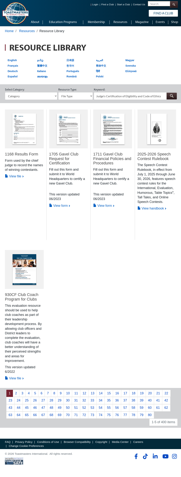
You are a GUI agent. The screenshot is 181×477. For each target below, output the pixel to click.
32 (84, 402)
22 (166, 394)
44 (18, 409)
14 (101, 394)
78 (133, 416)
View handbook (150, 210)
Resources (27, 32)
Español (12, 77)
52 (84, 409)
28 (51, 402)
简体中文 (101, 67)
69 (59, 416)
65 (27, 416)
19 (141, 394)
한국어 (70, 67)
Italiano (41, 72)
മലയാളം (42, 77)
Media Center (120, 443)
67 (43, 416)
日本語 (70, 61)
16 (117, 394)
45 (27, 409)
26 (35, 402)
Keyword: (99, 91)
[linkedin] (155, 457)
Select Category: (15, 91)
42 (166, 402)
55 (109, 409)
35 (109, 402)
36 (117, 402)
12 (84, 394)
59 (141, 409)
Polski (99, 77)
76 (117, 416)
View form (58, 207)
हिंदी (98, 72)
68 (51, 416)
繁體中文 (42, 67)
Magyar (129, 61)
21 (158, 394)
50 (68, 409)
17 (125, 394)
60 (150, 409)
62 (166, 409)
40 (150, 402)
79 (141, 416)
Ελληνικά (131, 72)
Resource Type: (67, 91)
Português (72, 72)
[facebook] (135, 457)
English (12, 61)
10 (68, 394)
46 (35, 409)
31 (76, 402)
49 (59, 409)
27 (43, 402)
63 (10, 416)
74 (100, 416)
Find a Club (107, 4)
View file (13, 178)
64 (18, 416)
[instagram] (174, 457)
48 (51, 409)
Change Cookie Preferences (26, 447)
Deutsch (13, 72)
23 (10, 402)
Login (95, 4)
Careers (138, 443)
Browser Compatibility (77, 443)
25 (27, 402)
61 (158, 409)
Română (71, 77)
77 (125, 416)
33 (92, 402)
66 (35, 416)
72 (84, 416)
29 (59, 402)
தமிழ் (40, 61)
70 (68, 416)
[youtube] (165, 457)
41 (158, 402)
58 (133, 409)
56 (117, 409)
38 (133, 402)
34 (100, 402)
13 (92, 394)
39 (141, 402)
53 (92, 409)
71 (76, 416)
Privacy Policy (23, 443)
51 (76, 409)
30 (68, 402)
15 (109, 394)
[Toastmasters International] (15, 13)
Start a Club (123, 4)
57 (125, 409)
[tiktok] (145, 457)
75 (109, 416)
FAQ (8, 443)
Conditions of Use (48, 443)
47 (43, 409)
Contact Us (139, 4)
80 (150, 416)
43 (10, 409)
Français (13, 67)
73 (92, 416)
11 (76, 394)
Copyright (101, 443)
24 (18, 402)
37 (125, 402)
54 (100, 409)
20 (150, 394)
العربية (99, 61)
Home (9, 32)
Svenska (130, 67)
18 (133, 394)
